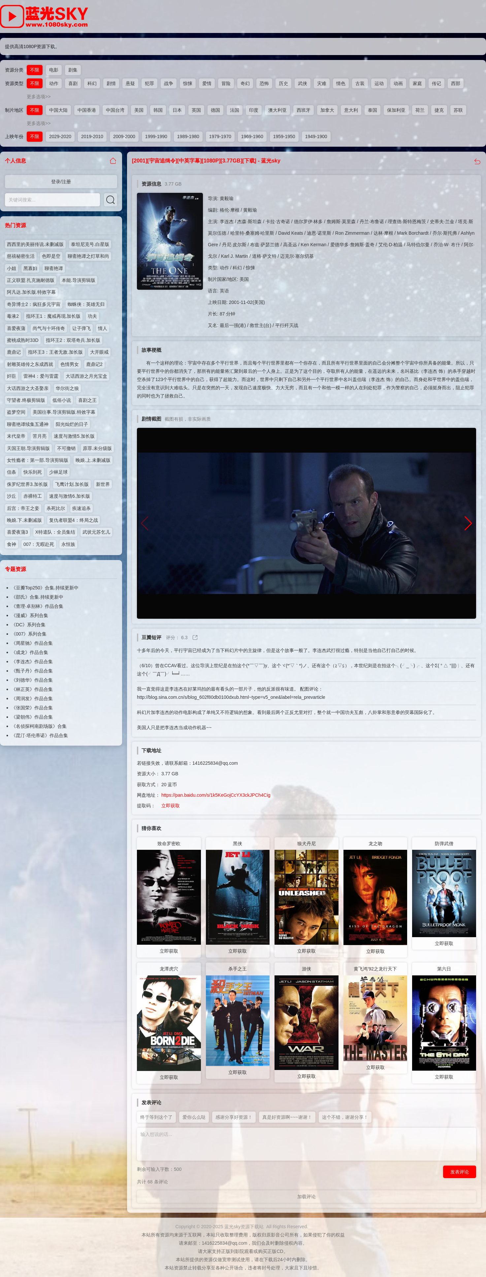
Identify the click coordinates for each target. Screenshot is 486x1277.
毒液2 (13, 316)
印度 (253, 110)
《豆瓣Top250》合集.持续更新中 (45, 587)
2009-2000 (124, 136)
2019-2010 (92, 136)
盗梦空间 (16, 412)
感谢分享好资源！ (233, 1117)
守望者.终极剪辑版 (26, 400)
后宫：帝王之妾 (23, 508)
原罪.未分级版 (97, 448)
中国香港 (87, 110)
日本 (177, 110)
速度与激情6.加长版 (69, 496)
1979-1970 (220, 136)
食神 (11, 544)
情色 (340, 83)
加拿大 (327, 110)
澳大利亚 (277, 110)
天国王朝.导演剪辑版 (28, 448)
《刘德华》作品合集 (32, 680)
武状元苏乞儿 (96, 532)
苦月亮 (40, 436)
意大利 (351, 110)
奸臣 (11, 376)
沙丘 (11, 496)
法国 (234, 110)
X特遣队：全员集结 (55, 532)
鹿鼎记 (14, 352)
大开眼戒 (99, 352)
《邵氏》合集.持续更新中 (37, 597)
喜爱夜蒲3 (17, 532)
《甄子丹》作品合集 (32, 670)
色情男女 (69, 364)
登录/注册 (61, 181)
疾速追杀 (81, 508)
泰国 (372, 110)
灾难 (321, 83)
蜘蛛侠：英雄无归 (86, 304)
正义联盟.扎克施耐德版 (30, 280)
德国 (215, 110)
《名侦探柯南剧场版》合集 (39, 726)
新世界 (103, 484)
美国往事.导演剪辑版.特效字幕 (64, 412)
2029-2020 (60, 136)
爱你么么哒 (194, 1117)
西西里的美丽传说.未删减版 (35, 244)
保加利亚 (396, 110)
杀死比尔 (56, 508)
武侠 (302, 83)
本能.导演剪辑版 (78, 280)
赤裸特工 (32, 496)
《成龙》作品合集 (29, 652)
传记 (436, 83)
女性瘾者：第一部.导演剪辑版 (37, 460)
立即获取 (170, 805)
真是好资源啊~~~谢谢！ (287, 1117)
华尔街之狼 (67, 388)
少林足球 (58, 472)
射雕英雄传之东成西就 (30, 364)
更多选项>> (38, 96)
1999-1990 (156, 136)
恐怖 (264, 83)
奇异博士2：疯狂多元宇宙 (33, 304)
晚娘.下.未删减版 (24, 520)
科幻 (92, 83)
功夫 (92, 316)
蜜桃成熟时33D (23, 340)
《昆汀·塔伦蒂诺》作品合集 (39, 735)
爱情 (206, 83)
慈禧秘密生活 (21, 256)
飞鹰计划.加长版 (72, 484)
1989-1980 (188, 136)
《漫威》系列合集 (29, 615)
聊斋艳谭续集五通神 (28, 424)
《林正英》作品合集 (32, 689)
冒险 (226, 83)
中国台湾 (115, 110)
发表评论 (459, 1171)
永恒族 (68, 544)
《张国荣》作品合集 (32, 707)
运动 (379, 83)
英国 (196, 110)
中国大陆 (58, 110)
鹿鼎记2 (94, 364)
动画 (398, 83)
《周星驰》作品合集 (32, 643)
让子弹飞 (81, 328)
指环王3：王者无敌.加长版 (55, 352)
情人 (102, 328)
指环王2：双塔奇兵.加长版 (73, 340)
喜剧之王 (87, 400)
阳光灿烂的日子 (72, 424)
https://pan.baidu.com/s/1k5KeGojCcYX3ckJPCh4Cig (216, 795)
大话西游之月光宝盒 (86, 376)
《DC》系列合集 (28, 624)
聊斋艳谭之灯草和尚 (88, 256)
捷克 (439, 110)
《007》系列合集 (29, 634)
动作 (53, 83)
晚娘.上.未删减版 (93, 460)
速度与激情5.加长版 (74, 436)
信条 (11, 472)
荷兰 (420, 110)
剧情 (111, 83)
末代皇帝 (16, 436)
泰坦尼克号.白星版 (90, 244)
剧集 (73, 70)
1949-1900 (316, 136)
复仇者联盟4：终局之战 (73, 520)
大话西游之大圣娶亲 (28, 388)
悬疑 (130, 83)
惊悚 (187, 83)
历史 (283, 83)
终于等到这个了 (156, 1117)
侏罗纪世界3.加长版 (27, 484)
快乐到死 (32, 472)
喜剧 (73, 83)
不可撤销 (66, 448)
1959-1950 (284, 136)
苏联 (458, 110)
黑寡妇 (30, 268)
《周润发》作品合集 (32, 698)
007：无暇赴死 (38, 544)
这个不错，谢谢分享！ (345, 1117)
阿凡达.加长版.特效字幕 (31, 292)
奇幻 (245, 83)
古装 (360, 83)
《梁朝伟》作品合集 (32, 717)
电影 (53, 70)
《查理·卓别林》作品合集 (37, 606)
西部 (455, 83)
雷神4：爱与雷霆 (40, 376)
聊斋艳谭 (54, 268)
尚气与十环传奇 (49, 328)
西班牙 (303, 110)
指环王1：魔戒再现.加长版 (53, 316)
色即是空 (51, 256)
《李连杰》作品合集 (32, 661)
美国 (139, 110)
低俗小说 (61, 400)
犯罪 (149, 83)
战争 (168, 83)
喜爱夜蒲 (16, 328)
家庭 (417, 83)
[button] (468, 523)
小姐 (11, 268)
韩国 (158, 110)
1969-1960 (252, 136)
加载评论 (306, 1196)
